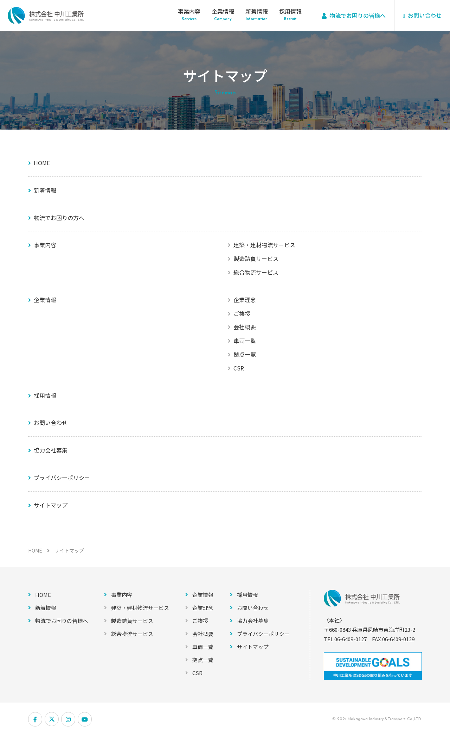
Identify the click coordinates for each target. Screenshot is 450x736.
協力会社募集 (51, 450)
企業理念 (244, 299)
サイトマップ (51, 505)
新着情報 (256, 11)
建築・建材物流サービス (264, 245)
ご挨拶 (241, 313)
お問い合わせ (51, 422)
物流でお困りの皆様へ (61, 620)
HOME (42, 162)
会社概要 (244, 327)
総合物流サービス (255, 272)
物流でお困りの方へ (59, 217)
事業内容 (189, 11)
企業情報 (223, 11)
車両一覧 (244, 340)
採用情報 (290, 11)
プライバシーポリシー (62, 477)
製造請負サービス (255, 258)
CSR (238, 368)
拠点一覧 (244, 354)
